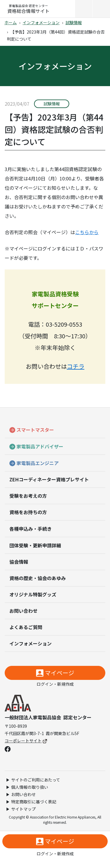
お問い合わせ (23, 610)
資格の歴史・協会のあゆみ (37, 578)
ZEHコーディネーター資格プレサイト (49, 479)
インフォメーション (41, 22)
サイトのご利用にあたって (35, 780)
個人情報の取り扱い (29, 787)
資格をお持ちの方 (28, 512)
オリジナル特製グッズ (32, 594)
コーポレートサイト (26, 741)
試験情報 (73, 22)
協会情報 (18, 561)
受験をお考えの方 (28, 495)
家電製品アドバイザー (39, 446)
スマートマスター (35, 429)
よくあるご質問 (25, 627)
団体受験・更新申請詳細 (35, 545)
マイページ (59, 672)
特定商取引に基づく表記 (33, 802)
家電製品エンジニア (37, 462)
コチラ (75, 366)
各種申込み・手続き (30, 528)
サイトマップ (23, 809)
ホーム (10, 22)
